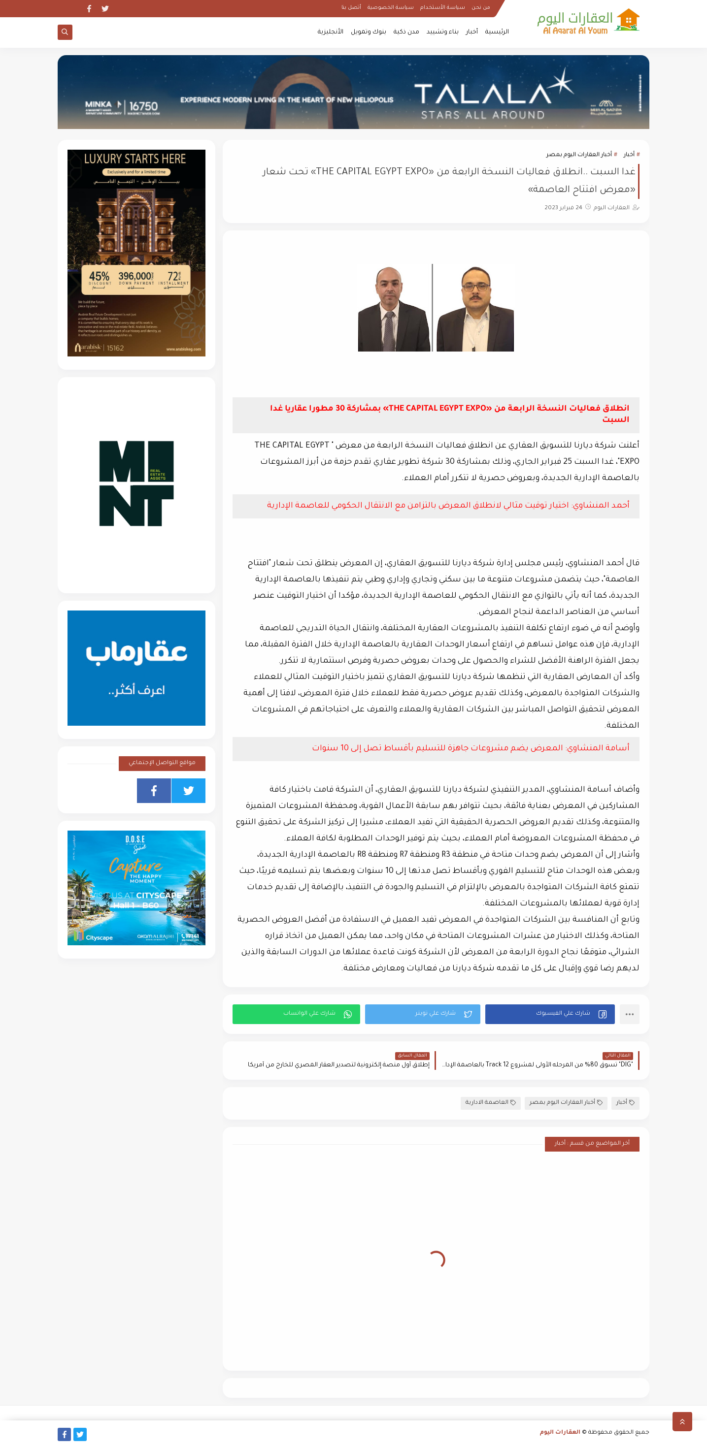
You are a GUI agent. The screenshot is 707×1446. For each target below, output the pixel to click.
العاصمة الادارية (491, 1103)
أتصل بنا (351, 8)
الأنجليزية (330, 32)
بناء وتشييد (443, 32)
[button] (550, 1014)
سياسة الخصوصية (391, 8)
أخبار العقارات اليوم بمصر (579, 155)
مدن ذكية (406, 32)
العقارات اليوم (560, 1433)
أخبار (472, 32)
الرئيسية (497, 32)
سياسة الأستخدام (442, 8)
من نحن (480, 8)
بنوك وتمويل (368, 32)
